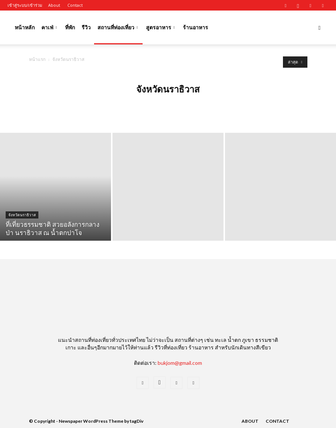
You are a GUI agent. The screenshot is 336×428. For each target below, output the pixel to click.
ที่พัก (70, 27)
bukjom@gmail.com (180, 363)
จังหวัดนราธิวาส (22, 215)
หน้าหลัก (25, 27)
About (54, 5)
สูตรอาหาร (160, 27)
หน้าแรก (37, 59)
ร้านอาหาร (195, 27)
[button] (319, 27)
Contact (75, 5)
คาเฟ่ (49, 27)
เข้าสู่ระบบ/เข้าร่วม (25, 5)
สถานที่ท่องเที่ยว (117, 27)
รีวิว (86, 27)
